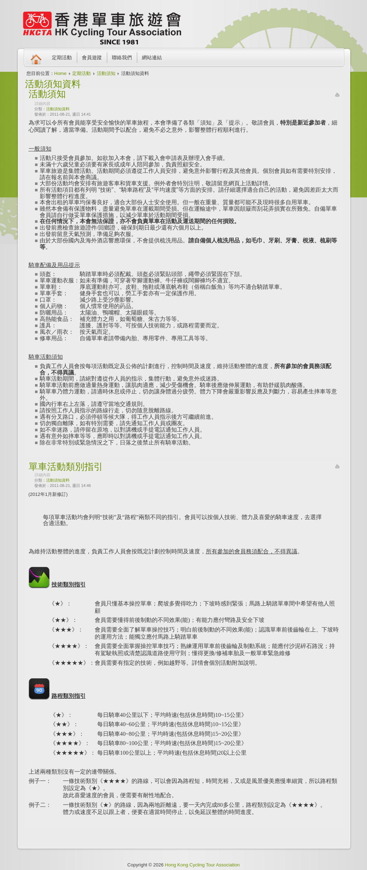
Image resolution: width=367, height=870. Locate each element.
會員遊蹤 (92, 57)
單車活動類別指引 (66, 466)
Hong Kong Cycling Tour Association (202, 865)
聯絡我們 (122, 57)
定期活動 (62, 57)
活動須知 (106, 73)
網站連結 (152, 57)
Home (60, 73)
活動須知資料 (58, 109)
